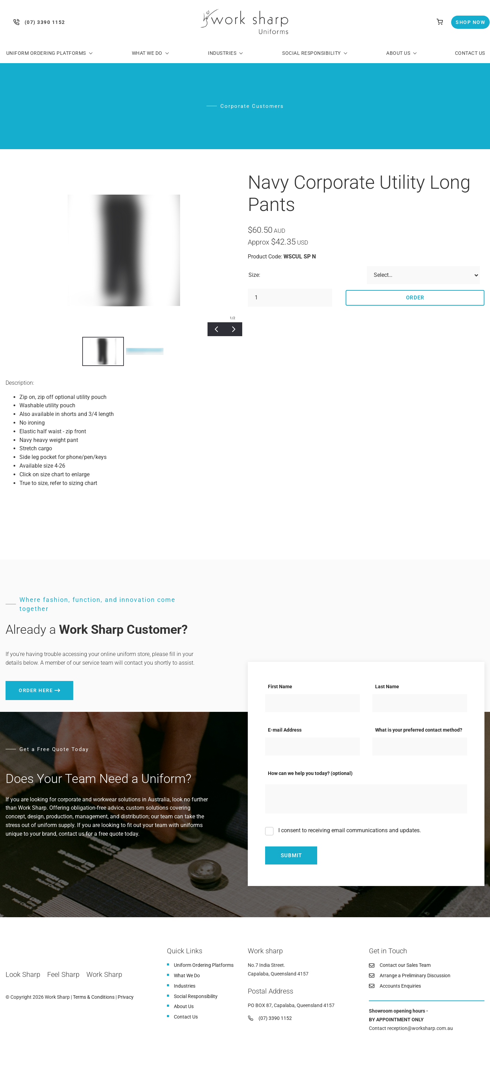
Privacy (126, 997)
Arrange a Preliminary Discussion (415, 975)
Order (415, 298)
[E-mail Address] (312, 747)
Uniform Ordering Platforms (46, 53)
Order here (23, 685)
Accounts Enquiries (400, 986)
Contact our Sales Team (405, 965)
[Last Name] (419, 703)
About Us (398, 53)
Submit (291, 855)
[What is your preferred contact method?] (419, 747)
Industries (222, 53)
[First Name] (312, 703)
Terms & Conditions (94, 997)
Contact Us (470, 53)
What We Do (147, 53)
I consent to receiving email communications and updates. (349, 830)
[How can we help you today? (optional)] (366, 798)
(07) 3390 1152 (18, 22)
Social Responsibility (311, 53)
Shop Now (464, 20)
